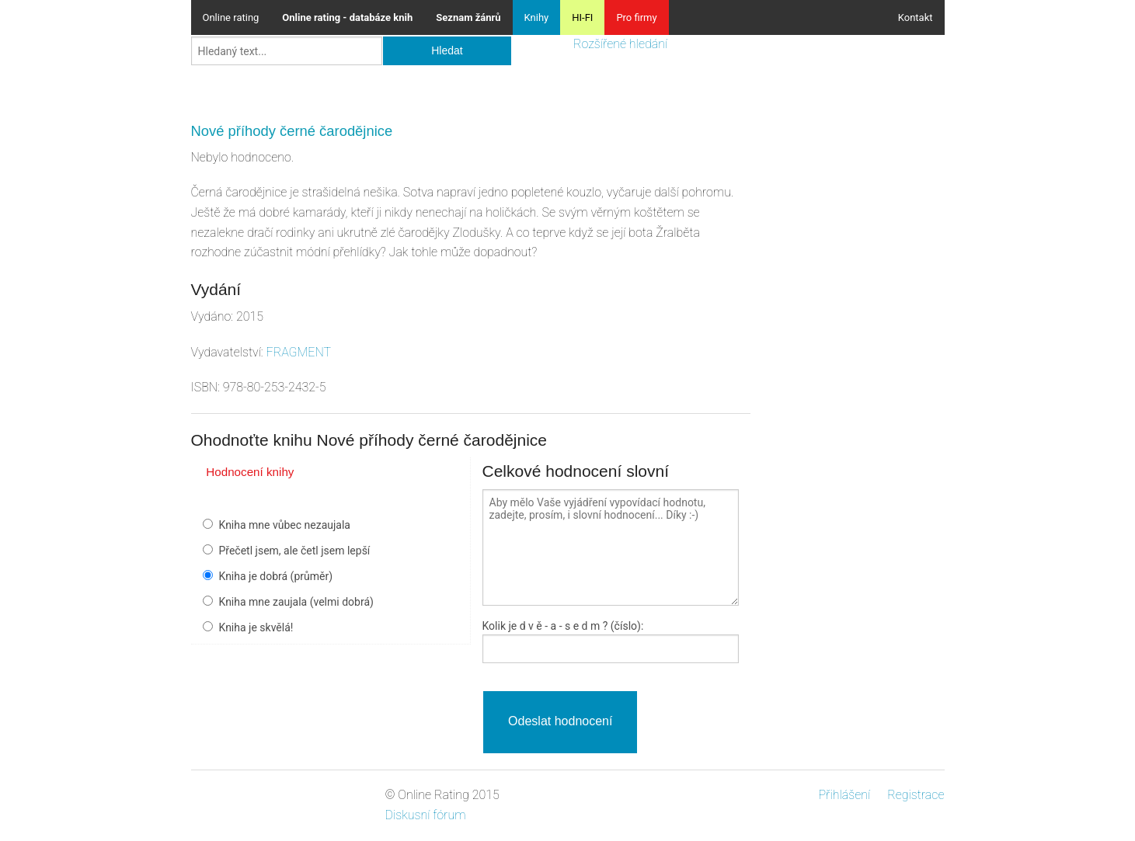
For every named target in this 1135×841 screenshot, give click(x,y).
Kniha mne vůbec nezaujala (284, 525)
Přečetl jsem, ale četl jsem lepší (295, 550)
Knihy (536, 17)
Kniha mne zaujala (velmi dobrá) (296, 602)
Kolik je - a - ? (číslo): (563, 626)
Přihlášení (844, 794)
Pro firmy (636, 17)
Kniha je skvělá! (256, 627)
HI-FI (582, 17)
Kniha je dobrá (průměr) (276, 576)
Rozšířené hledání (620, 43)
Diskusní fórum (425, 815)
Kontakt (915, 17)
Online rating (231, 17)
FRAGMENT (299, 352)
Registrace (915, 794)
